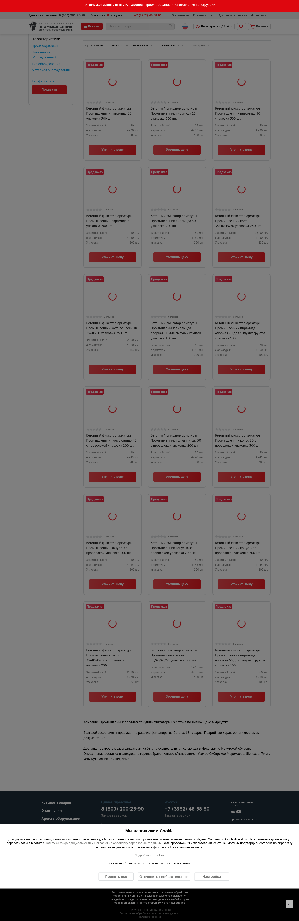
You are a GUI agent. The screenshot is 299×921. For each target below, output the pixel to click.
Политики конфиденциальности (68, 843)
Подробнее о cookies (149, 855)
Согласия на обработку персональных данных (128, 843)
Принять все (116, 877)
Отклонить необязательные (163, 877)
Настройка (211, 877)
